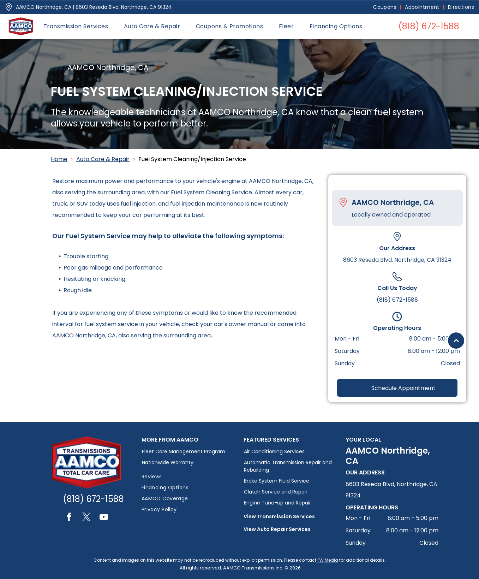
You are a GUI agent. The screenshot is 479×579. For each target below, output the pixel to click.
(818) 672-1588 (397, 300)
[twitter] (86, 518)
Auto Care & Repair (103, 159)
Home (59, 159)
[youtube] (104, 518)
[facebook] (69, 518)
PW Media (327, 560)
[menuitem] (385, 7)
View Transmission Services (279, 516)
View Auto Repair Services (277, 529)
